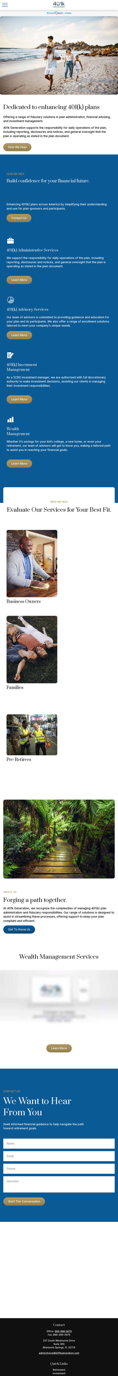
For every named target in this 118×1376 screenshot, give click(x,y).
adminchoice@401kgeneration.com (59, 1353)
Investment (59, 1373)
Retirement (59, 1369)
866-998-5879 (63, 1331)
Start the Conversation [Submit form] (24, 1201)
